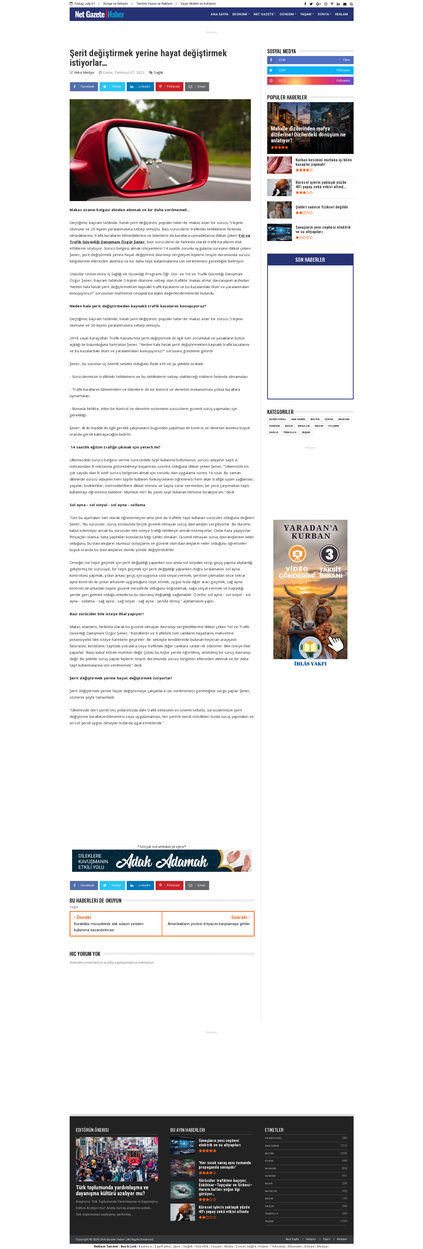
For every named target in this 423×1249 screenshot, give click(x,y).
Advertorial (277, 419)
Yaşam (306, 432)
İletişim (311, 1239)
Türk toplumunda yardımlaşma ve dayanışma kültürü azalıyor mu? (112, 1190)
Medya (319, 426)
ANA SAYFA (219, 14)
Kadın (289, 426)
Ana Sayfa (292, 1239)
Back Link (128, 1246)
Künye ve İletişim (115, 3)
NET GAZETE (263, 14)
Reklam (342, 1239)
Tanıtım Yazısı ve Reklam (154, 3)
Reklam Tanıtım (106, 1246)
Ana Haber (298, 419)
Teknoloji (290, 432)
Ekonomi (343, 419)
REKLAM (341, 14)
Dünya (329, 419)
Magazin (304, 426)
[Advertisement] (162, 787)
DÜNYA (323, 14)
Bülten (315, 419)
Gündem (274, 426)
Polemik (333, 426)
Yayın (326, 1239)
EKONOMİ (239, 14)
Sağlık (158, 72)
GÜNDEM (287, 14)
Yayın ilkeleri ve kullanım (198, 3)
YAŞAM (306, 14)
